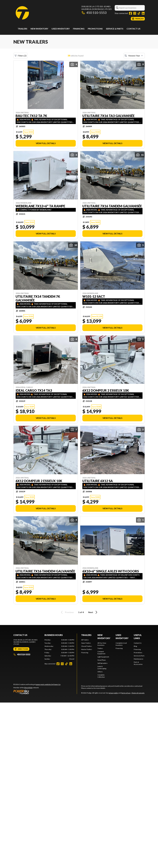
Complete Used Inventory (121, 644)
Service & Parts (114, 28)
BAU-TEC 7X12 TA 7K (31, 116)
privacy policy (113, 693)
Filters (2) (20, 55)
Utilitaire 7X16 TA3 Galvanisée (108, 116)
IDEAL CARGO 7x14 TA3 (34, 390)
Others (100, 672)
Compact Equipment (101, 652)
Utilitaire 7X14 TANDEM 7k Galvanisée (38, 298)
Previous (67, 612)
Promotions (95, 28)
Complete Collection (101, 676)
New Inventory (39, 28)
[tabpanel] (59, 649)
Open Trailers (86, 643)
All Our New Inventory (101, 644)
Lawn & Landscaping (101, 667)
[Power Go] (37, 692)
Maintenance (138, 659)
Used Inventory (61, 28)
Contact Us (133, 28)
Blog (135, 646)
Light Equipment (103, 657)
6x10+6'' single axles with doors (110, 571)
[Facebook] (130, 13)
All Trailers (85, 640)
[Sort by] (134, 55)
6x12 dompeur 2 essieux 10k (105, 390)
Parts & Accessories (138, 663)
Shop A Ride (28, 688)
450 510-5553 (94, 12)
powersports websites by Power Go (48, 684)
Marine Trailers (86, 649)
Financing (78, 28)
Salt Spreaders (102, 663)
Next (93, 612)
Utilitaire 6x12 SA (97, 481)
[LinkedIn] (143, 13)
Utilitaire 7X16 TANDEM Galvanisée (112, 206)
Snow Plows (101, 660)
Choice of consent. (138, 693)
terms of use (125, 693)
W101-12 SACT (93, 296)
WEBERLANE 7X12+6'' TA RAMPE (40, 206)
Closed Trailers (86, 646)
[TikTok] (139, 13)
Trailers (22, 28)
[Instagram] (134, 13)
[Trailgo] (22, 13)
